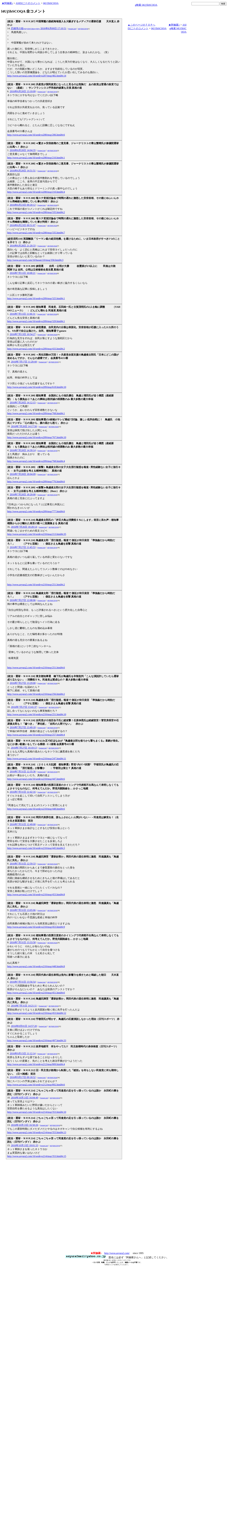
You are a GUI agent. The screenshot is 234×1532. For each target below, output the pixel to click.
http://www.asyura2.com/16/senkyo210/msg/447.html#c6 (36, 779)
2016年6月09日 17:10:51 (53, 28)
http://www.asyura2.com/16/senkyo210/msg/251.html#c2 (36, 584)
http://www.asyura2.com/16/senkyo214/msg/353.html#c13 (36, 1132)
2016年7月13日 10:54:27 (23, 334)
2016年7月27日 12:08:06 (23, 600)
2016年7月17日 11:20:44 (24, 361)
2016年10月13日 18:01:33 (24, 1145)
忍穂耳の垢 (25, 28)
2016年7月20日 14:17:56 (24, 426)
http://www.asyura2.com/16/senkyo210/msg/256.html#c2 (36, 694)
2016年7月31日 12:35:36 (23, 771)
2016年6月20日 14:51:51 (23, 170)
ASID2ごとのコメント (28, 3)
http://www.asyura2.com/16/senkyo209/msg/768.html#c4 (36, 461)
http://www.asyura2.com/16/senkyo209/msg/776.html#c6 (36, 481)
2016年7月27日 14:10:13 (24, 747)
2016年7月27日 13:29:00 (23, 683)
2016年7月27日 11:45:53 (22, 547)
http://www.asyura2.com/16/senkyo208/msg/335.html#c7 (36, 232)
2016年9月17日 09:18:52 (23, 1077)
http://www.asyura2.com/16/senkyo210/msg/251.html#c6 (36, 667)
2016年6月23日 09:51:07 (23, 225)
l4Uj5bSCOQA (50, 3)
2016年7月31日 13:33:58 (23, 942)
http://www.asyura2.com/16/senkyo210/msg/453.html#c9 (36, 927)
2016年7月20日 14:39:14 (23, 450)
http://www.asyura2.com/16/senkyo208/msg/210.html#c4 (36, 192)
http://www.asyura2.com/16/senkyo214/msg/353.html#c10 (36, 1112)
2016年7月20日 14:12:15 (23, 402)
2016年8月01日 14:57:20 (24, 1026)
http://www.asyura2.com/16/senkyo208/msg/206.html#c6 (36, 134)
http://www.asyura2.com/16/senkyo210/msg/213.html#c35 (36, 534)
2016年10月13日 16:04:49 (24, 1097)
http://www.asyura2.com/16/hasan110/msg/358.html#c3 (35, 260)
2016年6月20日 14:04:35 (23, 150)
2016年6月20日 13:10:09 (23, 91)
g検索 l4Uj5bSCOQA (146, 5)
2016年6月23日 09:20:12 (23, 205)
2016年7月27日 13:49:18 (23, 727)
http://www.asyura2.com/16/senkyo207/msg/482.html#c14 (36, 75)
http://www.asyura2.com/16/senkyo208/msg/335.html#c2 (36, 212)
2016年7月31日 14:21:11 (24, 1005)
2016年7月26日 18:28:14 (24, 527)
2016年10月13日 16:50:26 (24, 1125)
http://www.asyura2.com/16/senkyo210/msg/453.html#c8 (36, 894)
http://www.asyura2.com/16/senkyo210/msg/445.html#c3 (36, 848)
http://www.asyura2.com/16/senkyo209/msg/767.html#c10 (36, 437)
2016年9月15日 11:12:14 (22, 1053)
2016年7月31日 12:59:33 (23, 863)
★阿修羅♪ (7, 3)
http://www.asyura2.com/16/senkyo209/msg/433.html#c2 (36, 348)
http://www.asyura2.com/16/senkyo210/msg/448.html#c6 (36, 809)
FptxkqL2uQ (72, 29)
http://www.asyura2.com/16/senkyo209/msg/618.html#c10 (36, 387)
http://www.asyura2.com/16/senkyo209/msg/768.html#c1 (36, 413)
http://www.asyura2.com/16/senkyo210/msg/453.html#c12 (36, 1013)
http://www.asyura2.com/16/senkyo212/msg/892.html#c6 (36, 1084)
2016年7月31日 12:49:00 (23, 824)
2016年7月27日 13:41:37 (24, 707)
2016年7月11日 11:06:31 (22, 314)
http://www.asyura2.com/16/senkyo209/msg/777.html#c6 (36, 511)
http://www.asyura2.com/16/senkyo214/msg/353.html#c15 (36, 1156)
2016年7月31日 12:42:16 (23, 792)
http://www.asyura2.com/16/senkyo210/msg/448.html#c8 (36, 966)
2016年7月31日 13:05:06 (23, 910)
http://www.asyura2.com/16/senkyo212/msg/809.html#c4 (36, 1064)
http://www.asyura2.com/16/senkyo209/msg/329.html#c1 (36, 321)
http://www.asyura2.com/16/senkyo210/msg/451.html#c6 (36, 992)
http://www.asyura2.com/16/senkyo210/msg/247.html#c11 (36, 758)
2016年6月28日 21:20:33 (23, 245)
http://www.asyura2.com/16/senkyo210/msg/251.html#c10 (36, 714)
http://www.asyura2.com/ (117, 1253)
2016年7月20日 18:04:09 (23, 474)
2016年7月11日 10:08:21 (22, 273)
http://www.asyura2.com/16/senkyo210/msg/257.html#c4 (36, 734)
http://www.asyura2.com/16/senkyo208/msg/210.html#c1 (36, 157)
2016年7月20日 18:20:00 (23, 494)
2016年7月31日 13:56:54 (23, 982)
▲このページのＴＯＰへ (141, 24)
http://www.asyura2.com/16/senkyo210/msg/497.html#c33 (36, 1040)
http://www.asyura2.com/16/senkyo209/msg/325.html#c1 (36, 298)
